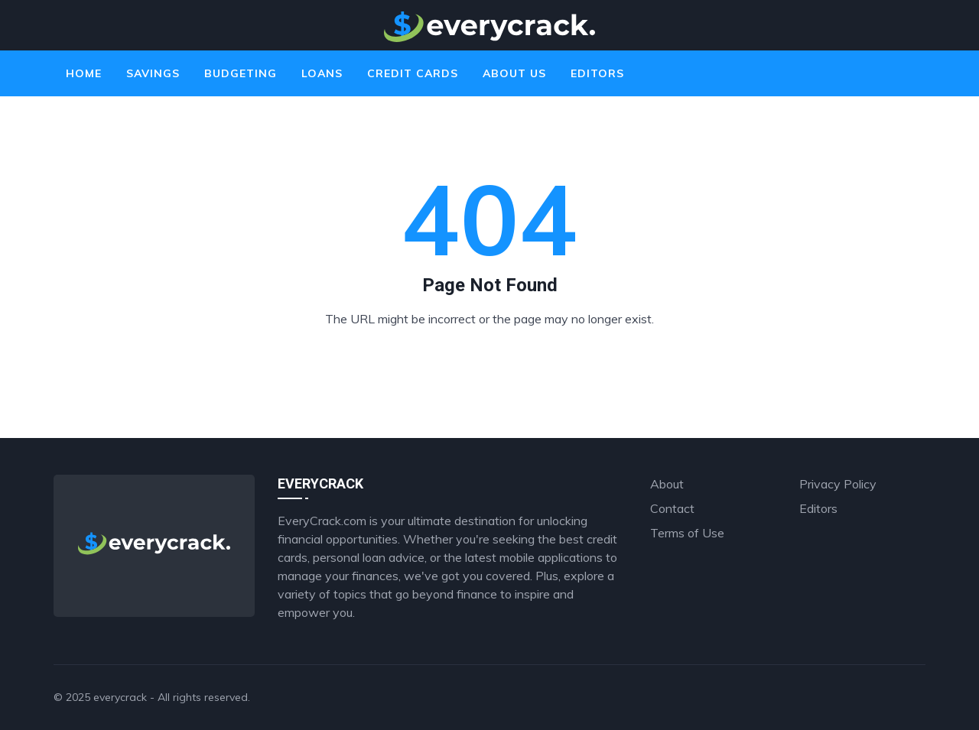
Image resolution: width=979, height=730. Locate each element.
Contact (672, 508)
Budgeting (240, 73)
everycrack (120, 697)
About (667, 484)
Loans (322, 73)
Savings (153, 73)
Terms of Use (687, 532)
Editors (597, 73)
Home (84, 73)
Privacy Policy (838, 484)
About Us (514, 73)
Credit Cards (412, 73)
